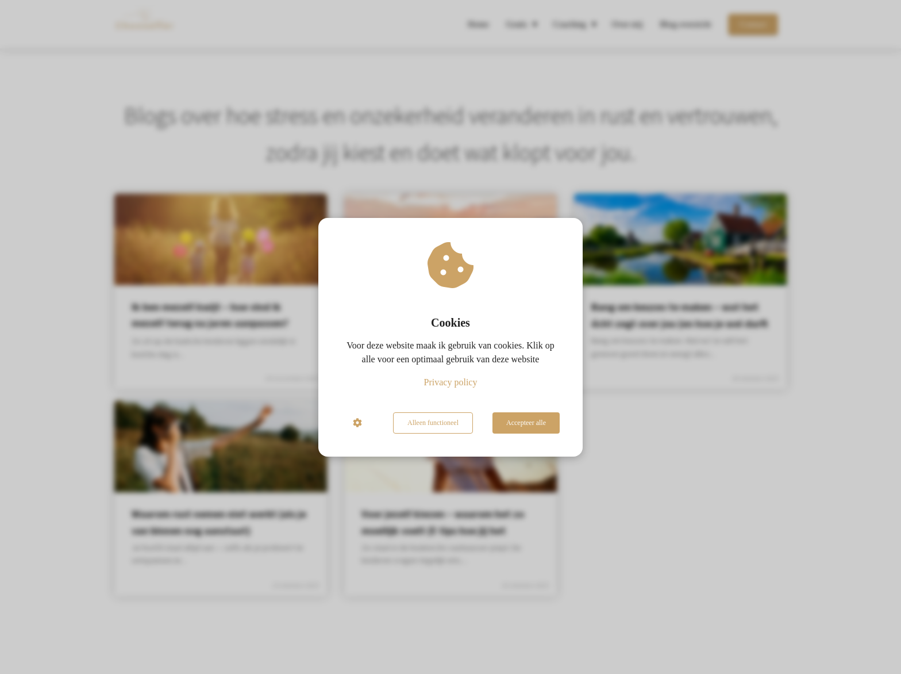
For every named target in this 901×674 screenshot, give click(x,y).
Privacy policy (451, 382)
